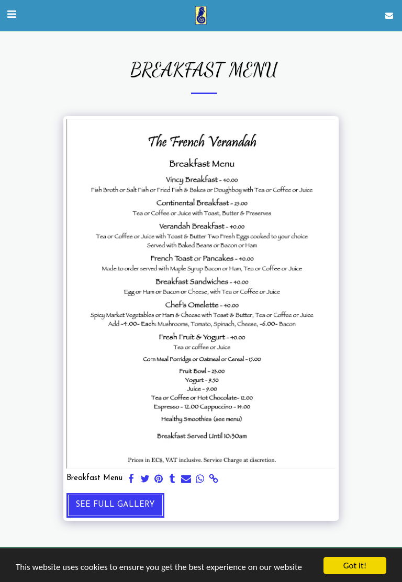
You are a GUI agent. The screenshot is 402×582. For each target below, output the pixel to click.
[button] (11, 15)
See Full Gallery (115, 505)
